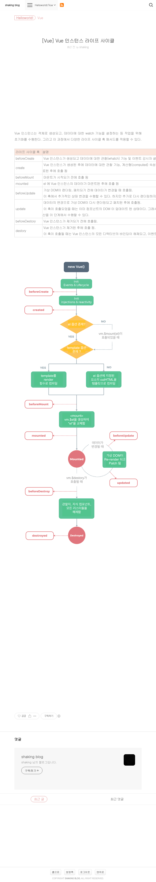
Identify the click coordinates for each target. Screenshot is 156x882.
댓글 (17, 739)
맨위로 (100, 872)
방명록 (69, 872)
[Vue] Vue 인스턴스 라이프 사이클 (78, 40)
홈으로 (55, 872)
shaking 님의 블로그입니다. (39, 762)
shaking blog (12, 5)
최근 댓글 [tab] (117, 799)
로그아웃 (85, 872)
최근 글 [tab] (39, 799)
